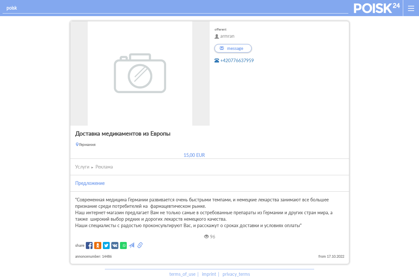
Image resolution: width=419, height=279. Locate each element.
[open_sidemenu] (411, 8)
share (79, 245)
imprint (209, 274)
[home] (377, 8)
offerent (220, 29)
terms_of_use (182, 274)
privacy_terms (236, 274)
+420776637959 (234, 60)
